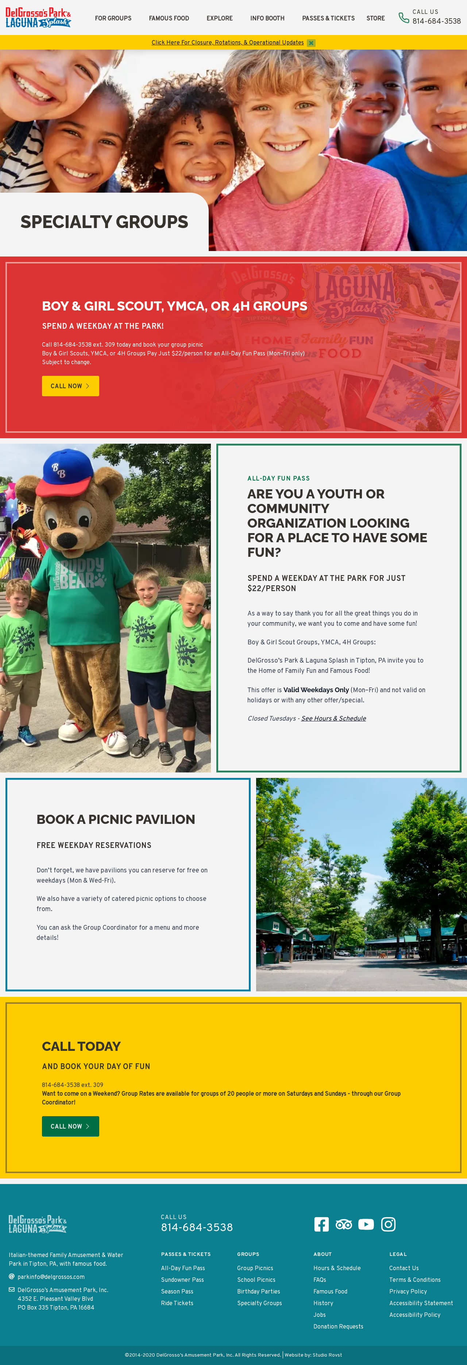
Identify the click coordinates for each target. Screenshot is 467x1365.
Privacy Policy (408, 1292)
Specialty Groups (259, 1303)
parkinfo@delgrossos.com (47, 1277)
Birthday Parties (258, 1292)
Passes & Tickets (328, 19)
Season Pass (177, 1292)
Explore (220, 19)
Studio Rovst (327, 1355)
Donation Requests (338, 1327)
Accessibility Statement (421, 1303)
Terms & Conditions (415, 1280)
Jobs (319, 1315)
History (323, 1303)
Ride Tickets (177, 1303)
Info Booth (267, 19)
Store (375, 19)
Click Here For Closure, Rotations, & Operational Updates (228, 43)
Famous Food (169, 19)
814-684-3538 (73, 345)
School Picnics (256, 1280)
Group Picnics (255, 1268)
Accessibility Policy (414, 1315)
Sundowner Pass (182, 1280)
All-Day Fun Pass (183, 1268)
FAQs (319, 1280)
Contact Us (404, 1268)
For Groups (113, 19)
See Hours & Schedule (333, 719)
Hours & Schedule (337, 1268)
